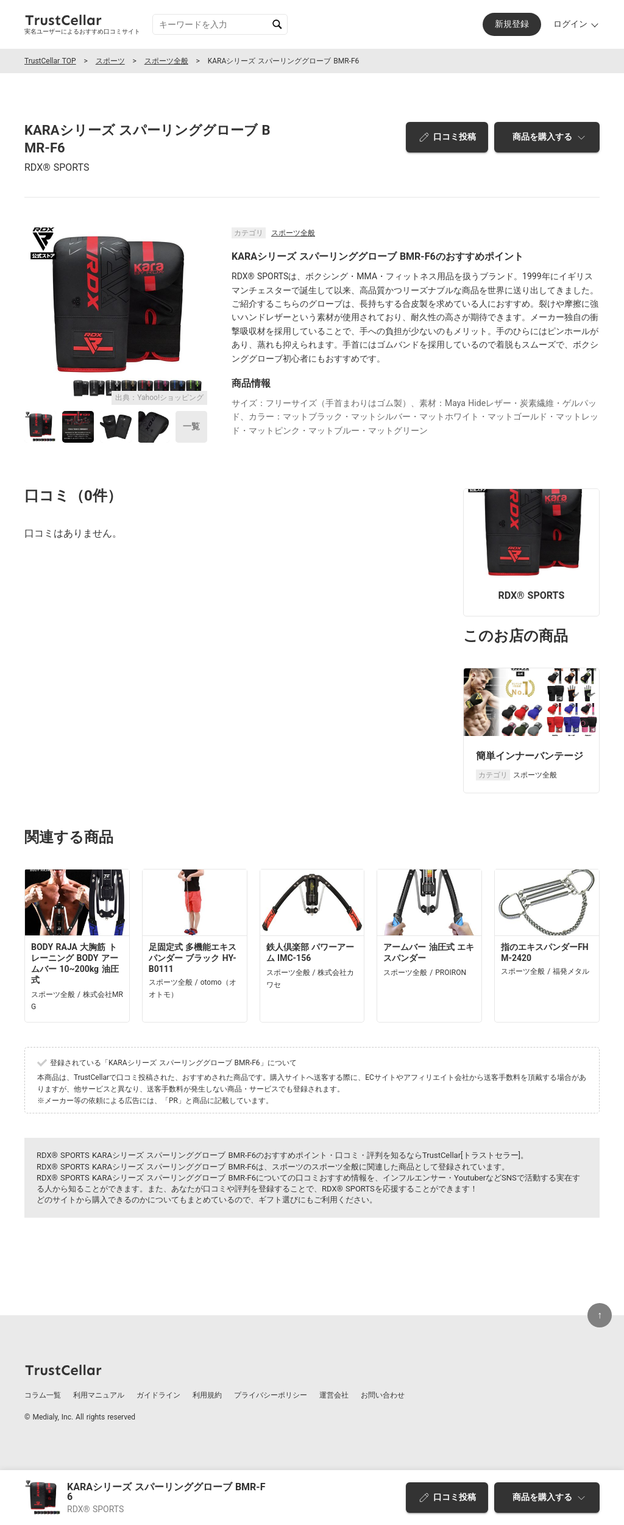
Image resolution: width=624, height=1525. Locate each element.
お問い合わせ (383, 1395)
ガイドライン (158, 1395)
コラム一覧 (42, 1395)
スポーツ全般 (166, 61)
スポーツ (110, 61)
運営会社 (334, 1395)
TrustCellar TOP (50, 61)
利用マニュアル (98, 1395)
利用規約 (207, 1395)
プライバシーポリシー (270, 1395)
